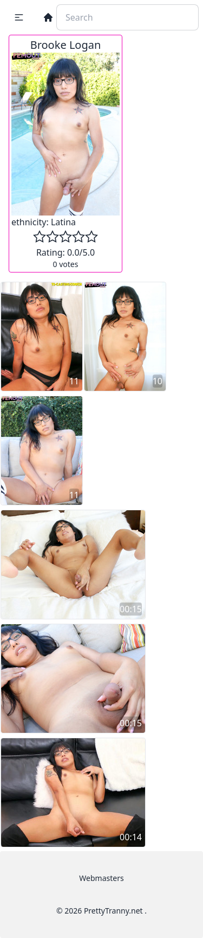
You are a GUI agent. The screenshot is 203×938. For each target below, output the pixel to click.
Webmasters (101, 878)
